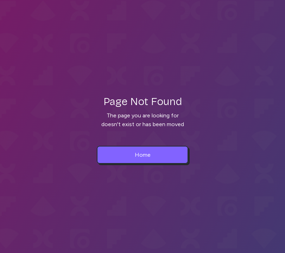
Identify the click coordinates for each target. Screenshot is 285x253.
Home (143, 154)
